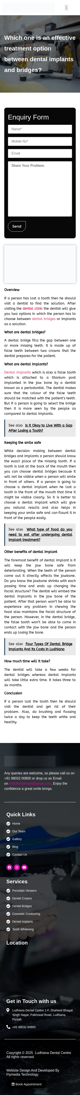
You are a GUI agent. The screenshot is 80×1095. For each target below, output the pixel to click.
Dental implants (17, 372)
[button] (66, 7)
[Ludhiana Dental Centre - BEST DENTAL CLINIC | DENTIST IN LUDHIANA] (40, 970)
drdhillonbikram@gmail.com (30, 783)
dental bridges (44, 319)
